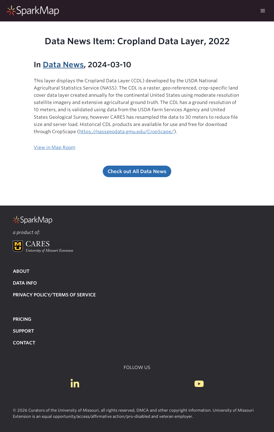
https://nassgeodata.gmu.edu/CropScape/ (126, 131)
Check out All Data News (137, 171)
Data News (63, 64)
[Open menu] (263, 10)
